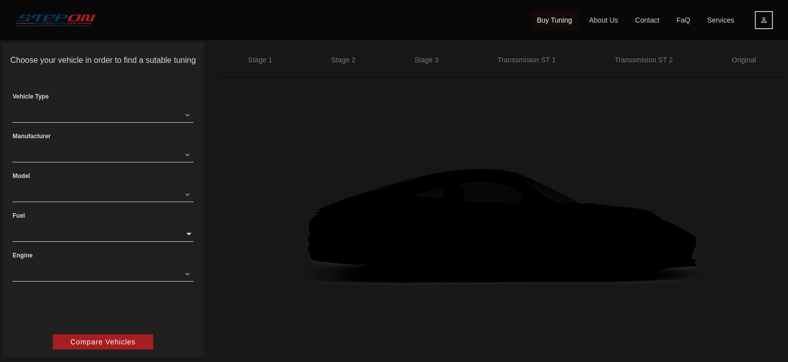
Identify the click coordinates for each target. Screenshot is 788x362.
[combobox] (97, 114)
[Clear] (187, 115)
